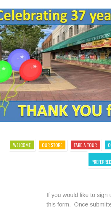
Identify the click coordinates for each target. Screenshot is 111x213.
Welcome (22, 145)
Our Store (52, 145)
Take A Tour (85, 145)
